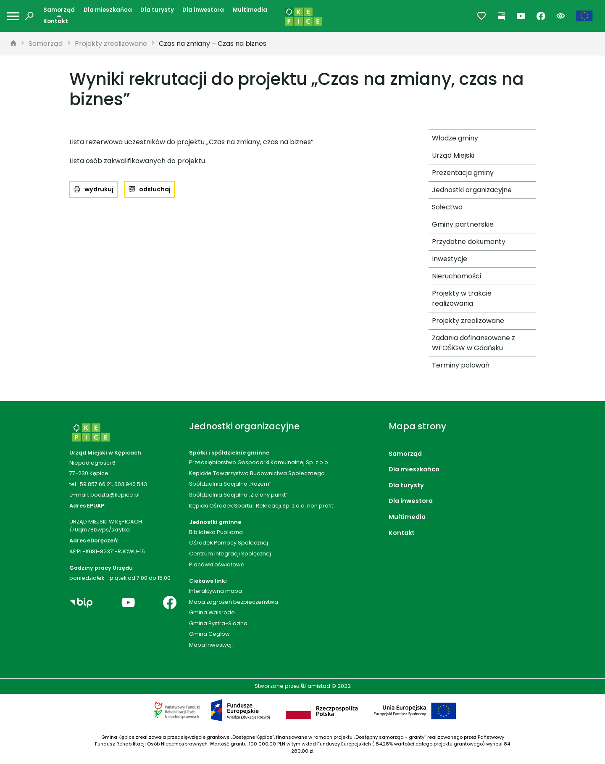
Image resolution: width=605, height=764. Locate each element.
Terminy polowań (460, 365)
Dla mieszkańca (108, 10)
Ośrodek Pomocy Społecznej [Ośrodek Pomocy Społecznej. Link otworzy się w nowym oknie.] (228, 542)
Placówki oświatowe (217, 564)
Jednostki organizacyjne (472, 190)
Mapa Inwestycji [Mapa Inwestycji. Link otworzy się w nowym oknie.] (211, 644)
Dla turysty (157, 10)
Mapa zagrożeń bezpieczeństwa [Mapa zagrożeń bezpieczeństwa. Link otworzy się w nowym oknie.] (233, 601)
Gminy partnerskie (463, 224)
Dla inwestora (203, 10)
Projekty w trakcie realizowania (462, 298)
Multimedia (250, 10)
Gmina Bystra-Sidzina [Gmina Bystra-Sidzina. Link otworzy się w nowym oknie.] (218, 623)
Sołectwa (447, 207)
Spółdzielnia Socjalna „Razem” (230, 483)
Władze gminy (455, 138)
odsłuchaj (155, 189)
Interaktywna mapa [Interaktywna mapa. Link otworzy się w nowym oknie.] (215, 591)
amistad (315, 686)
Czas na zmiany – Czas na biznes (212, 43)
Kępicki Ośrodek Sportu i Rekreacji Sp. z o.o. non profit (261, 505)
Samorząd (59, 10)
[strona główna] (13, 44)
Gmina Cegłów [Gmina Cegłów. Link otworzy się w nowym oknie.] (209, 633)
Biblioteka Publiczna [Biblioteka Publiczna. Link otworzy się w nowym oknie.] (216, 532)
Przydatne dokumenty (468, 241)
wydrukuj (98, 189)
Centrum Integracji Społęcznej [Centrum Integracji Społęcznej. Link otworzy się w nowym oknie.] (230, 553)
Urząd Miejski (453, 155)
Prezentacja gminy (463, 172)
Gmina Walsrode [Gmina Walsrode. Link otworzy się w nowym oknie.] (212, 612)
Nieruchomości (456, 276)
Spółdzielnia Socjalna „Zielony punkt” (238, 494)
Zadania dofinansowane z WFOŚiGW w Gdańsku (473, 343)
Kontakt (55, 21)
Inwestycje (449, 259)
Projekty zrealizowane (111, 43)
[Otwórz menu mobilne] (13, 16)
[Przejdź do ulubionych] (482, 16)
